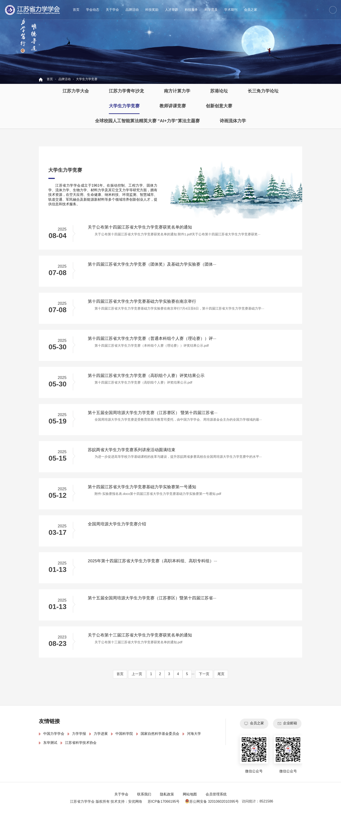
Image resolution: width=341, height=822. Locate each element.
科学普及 (211, 10)
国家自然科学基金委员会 (160, 742)
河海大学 (194, 742)
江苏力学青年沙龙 (126, 91)
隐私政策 (167, 802)
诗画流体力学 (233, 121)
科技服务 (191, 10)
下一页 (204, 682)
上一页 (137, 682)
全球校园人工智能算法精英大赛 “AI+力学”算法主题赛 (147, 121)
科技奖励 (151, 10)
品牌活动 (132, 10)
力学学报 (79, 742)
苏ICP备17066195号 (164, 810)
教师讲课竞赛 (173, 106)
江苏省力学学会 (32, 9)
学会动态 (92, 10)
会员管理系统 (216, 802)
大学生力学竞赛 (86, 79)
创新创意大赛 (219, 106)
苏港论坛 (219, 91)
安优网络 (135, 810)
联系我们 (144, 802)
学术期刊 (230, 10)
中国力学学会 (53, 742)
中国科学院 (124, 742)
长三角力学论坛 (263, 91)
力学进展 (101, 742)
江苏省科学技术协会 (81, 751)
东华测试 (50, 751)
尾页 (220, 682)
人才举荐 (171, 10)
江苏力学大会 (76, 91)
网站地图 (190, 802)
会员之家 (250, 10)
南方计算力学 (177, 91)
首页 (76, 10)
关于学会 (112, 10)
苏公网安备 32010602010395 (210, 810)
